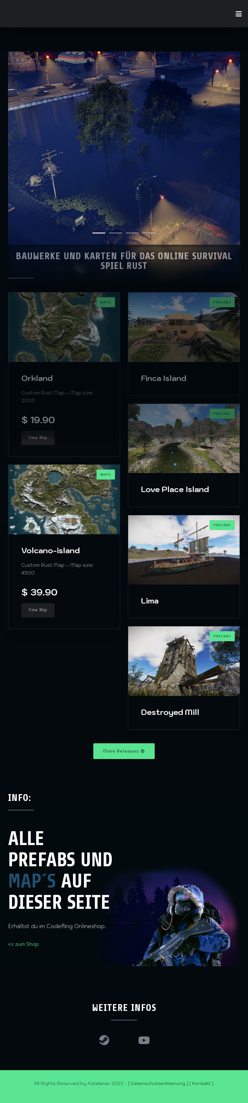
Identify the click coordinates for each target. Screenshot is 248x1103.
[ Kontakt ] (201, 1083)
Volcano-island (50, 550)
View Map (37, 438)
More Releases (124, 751)
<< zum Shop (23, 944)
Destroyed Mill (170, 712)
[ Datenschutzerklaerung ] (158, 1083)
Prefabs (222, 525)
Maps (105, 474)
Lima (150, 600)
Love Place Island (175, 489)
